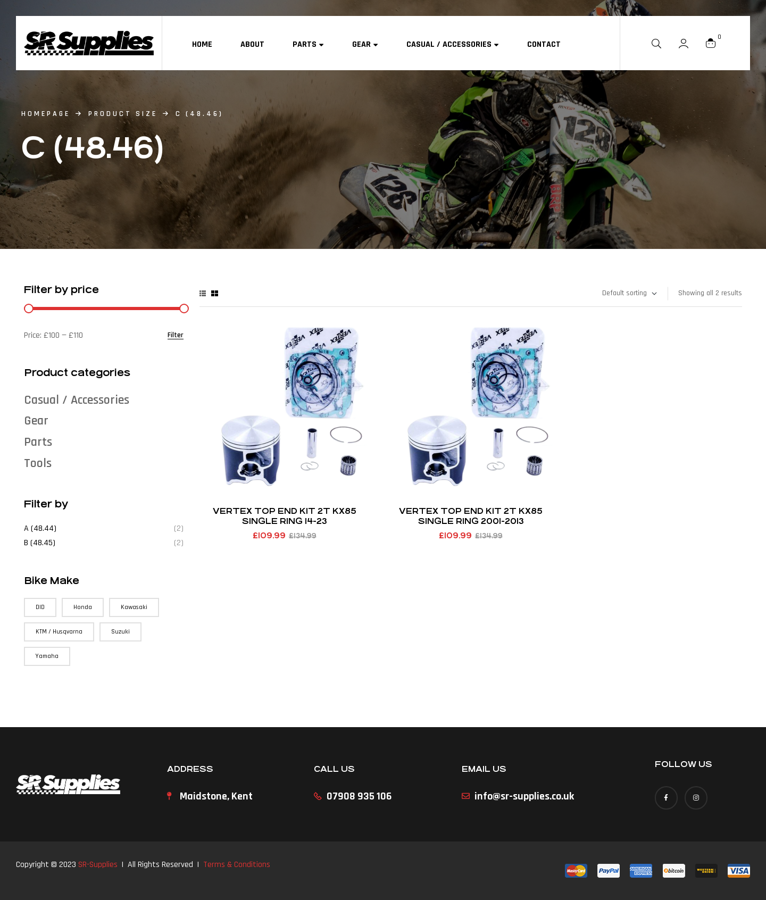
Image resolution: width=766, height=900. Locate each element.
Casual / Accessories (76, 400)
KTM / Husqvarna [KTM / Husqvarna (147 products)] (59, 632)
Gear (36, 421)
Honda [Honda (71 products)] (82, 607)
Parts (38, 442)
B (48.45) (39, 542)
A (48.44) (40, 528)
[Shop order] (629, 293)
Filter (176, 335)
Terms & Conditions (236, 864)
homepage (45, 114)
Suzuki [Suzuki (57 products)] (120, 632)
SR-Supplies (98, 864)
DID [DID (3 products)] (40, 607)
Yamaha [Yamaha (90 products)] (47, 656)
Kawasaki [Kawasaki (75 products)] (134, 607)
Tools (38, 463)
